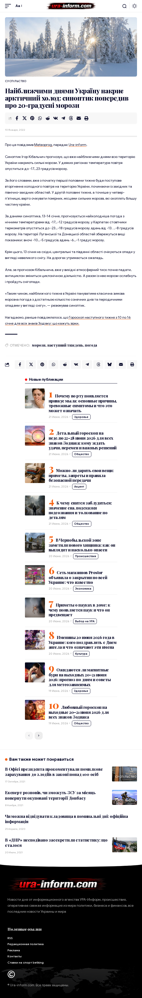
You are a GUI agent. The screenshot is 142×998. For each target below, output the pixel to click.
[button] (9, 6)
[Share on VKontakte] (55, 118)
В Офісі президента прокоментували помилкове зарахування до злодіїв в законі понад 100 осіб (54, 771)
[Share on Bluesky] (110, 364)
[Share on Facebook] (16, 118)
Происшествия (85, 556)
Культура (81, 653)
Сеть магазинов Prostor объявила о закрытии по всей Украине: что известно (78, 577)
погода (91, 345)
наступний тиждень (65, 345)
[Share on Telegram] (63, 118)
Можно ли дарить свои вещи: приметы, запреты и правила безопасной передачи (81, 475)
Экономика (83, 588)
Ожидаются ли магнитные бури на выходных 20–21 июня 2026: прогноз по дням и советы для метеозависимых (80, 677)
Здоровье (81, 417)
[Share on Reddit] (47, 118)
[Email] (78, 118)
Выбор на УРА (85, 621)
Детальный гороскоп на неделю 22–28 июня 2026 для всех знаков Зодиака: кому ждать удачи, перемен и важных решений (83, 440)
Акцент (79, 486)
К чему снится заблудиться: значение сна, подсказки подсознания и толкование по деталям (80, 510)
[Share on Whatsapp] (39, 118)
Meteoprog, (43, 144)
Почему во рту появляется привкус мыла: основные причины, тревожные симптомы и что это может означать (83, 403)
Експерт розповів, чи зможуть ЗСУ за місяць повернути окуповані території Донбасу (50, 795)
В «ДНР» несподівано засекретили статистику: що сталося (56, 842)
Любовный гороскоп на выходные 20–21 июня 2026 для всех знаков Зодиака (79, 712)
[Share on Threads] (70, 118)
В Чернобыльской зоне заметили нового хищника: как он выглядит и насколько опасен (82, 544)
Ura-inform (77, 144)
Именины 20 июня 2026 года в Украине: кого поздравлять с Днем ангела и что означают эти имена (83, 642)
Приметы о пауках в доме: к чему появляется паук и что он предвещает (79, 609)
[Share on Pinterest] (32, 118)
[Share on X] (24, 118)
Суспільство (15, 81)
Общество (81, 454)
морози (38, 345)
